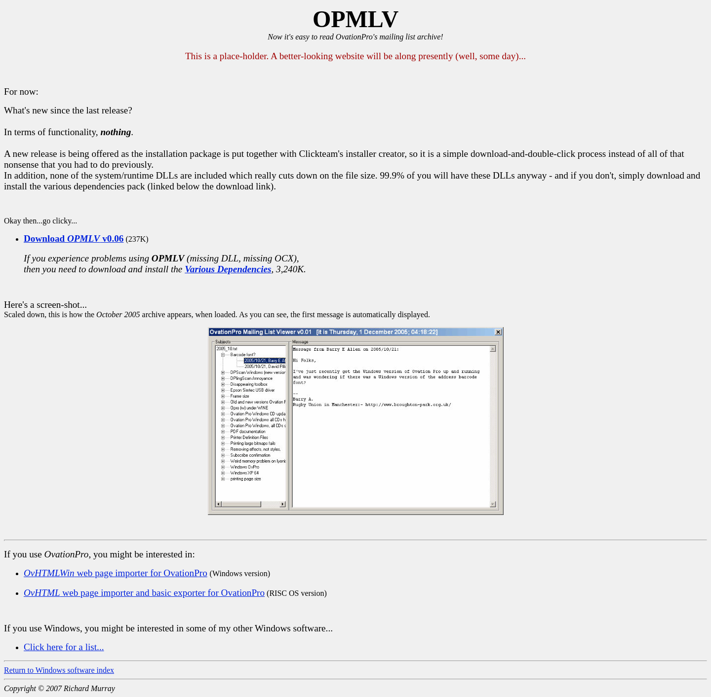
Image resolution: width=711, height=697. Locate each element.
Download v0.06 (73, 238)
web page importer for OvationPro (115, 573)
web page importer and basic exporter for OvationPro (144, 592)
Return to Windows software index (59, 670)
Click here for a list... (64, 647)
